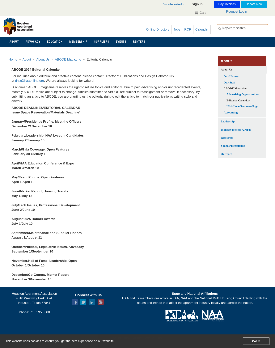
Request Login (236, 11)
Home (13, 59)
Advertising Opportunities (242, 94)
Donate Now (254, 4)
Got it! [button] (256, 341)
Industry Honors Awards (236, 129)
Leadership (228, 121)
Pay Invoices (227, 4)
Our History (231, 76)
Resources (227, 137)
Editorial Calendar (238, 100)
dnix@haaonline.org (29, 81)
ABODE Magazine (68, 59)
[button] (172, 5)
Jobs (176, 29)
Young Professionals (233, 145)
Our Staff (229, 82)
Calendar (202, 29)
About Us (43, 59)
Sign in (197, 4)
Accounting (231, 112)
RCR (187, 29)
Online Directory (157, 29)
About (27, 59)
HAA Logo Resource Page (242, 106)
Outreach (226, 153)
